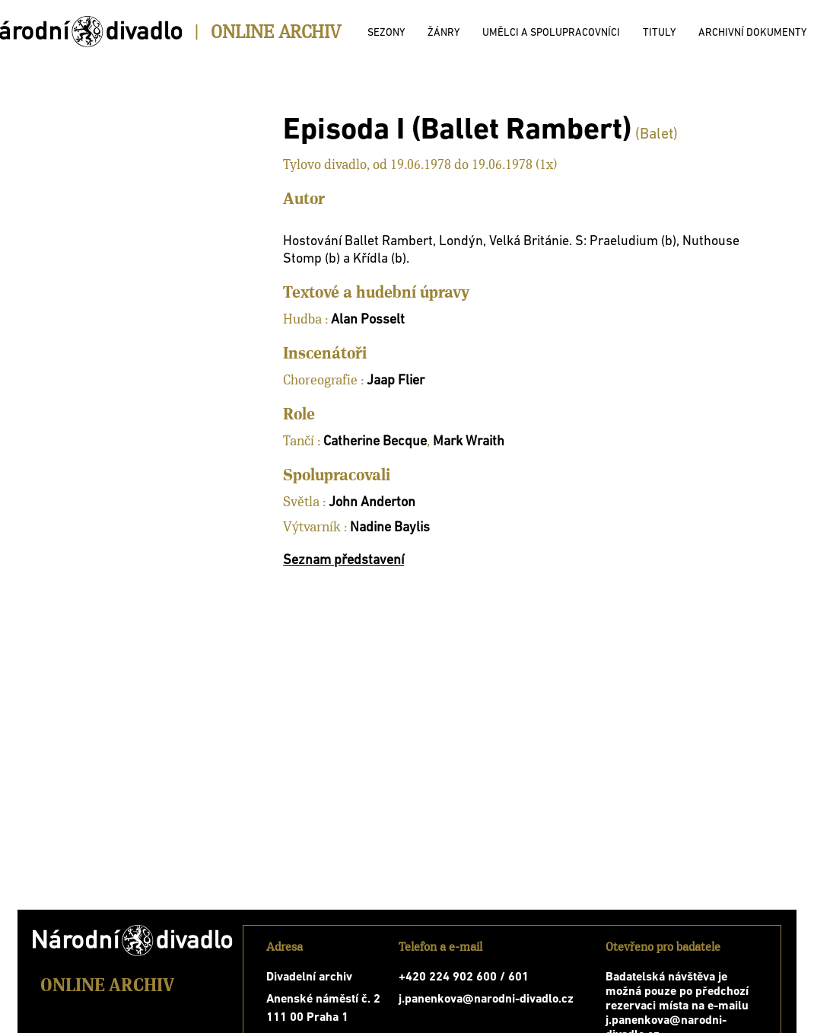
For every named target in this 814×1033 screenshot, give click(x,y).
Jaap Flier (395, 381)
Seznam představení (343, 560)
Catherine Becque (375, 442)
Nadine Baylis (390, 528)
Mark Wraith (468, 442)
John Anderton (372, 503)
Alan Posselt (368, 320)
